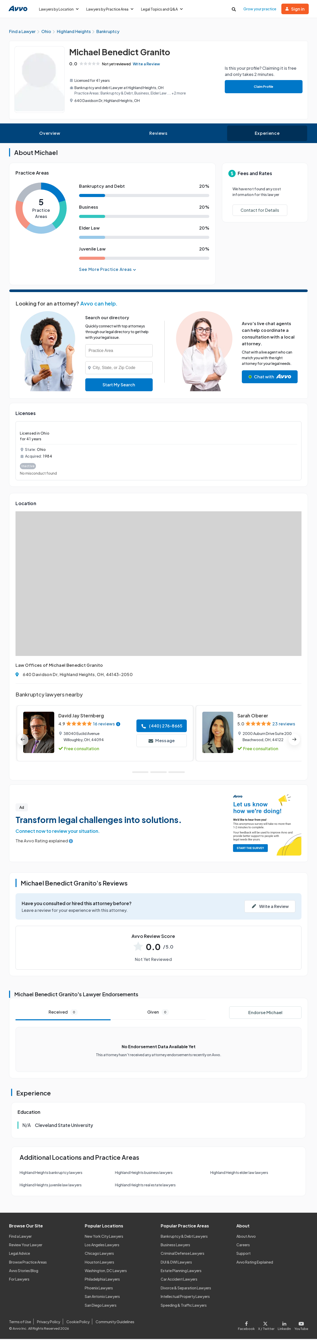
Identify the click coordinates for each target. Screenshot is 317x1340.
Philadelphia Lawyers (102, 1280)
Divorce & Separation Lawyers (186, 1289)
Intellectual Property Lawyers (185, 1297)
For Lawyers (19, 1280)
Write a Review (148, 64)
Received (63, 1013)
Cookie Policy (78, 1322)
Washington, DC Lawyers (106, 1271)
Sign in (295, 9)
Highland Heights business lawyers (144, 1173)
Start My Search (119, 385)
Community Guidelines (115, 1322)
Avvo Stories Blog (23, 1271)
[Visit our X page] (266, 1326)
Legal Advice (19, 1254)
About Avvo (246, 1237)
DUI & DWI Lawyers (176, 1263)
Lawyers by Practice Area (109, 9)
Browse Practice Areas (28, 1263)
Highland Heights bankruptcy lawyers (51, 1173)
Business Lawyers (175, 1245)
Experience (267, 134)
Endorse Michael (265, 1013)
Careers (243, 1245)
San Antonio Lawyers (102, 1297)
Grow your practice (259, 8)
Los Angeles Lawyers (102, 1245)
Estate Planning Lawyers (181, 1271)
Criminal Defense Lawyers (182, 1254)
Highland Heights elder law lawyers (239, 1173)
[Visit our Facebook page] (247, 1326)
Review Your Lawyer (25, 1245)
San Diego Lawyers (101, 1306)
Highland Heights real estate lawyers (145, 1186)
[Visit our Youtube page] (300, 1326)
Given (158, 1013)
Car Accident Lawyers (179, 1280)
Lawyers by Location (59, 9)
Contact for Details (260, 211)
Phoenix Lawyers (99, 1289)
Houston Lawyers (99, 1263)
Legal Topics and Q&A (162, 9)
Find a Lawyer (20, 1237)
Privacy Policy (48, 1322)
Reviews (158, 134)
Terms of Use (20, 1322)
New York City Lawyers (104, 1237)
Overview (49, 134)
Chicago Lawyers (99, 1254)
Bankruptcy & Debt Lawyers (184, 1237)
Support (243, 1254)
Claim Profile (263, 88)
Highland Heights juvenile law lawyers (51, 1186)
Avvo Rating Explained (254, 1263)
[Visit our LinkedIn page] (284, 1326)
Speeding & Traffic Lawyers (184, 1306)
